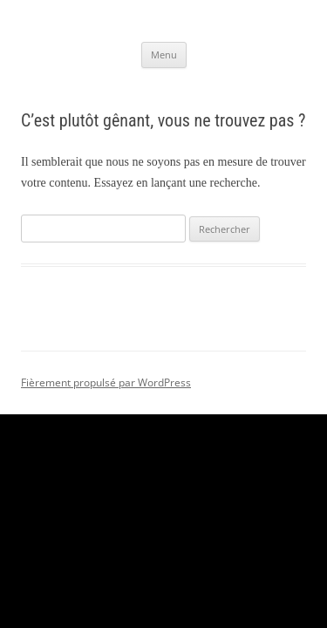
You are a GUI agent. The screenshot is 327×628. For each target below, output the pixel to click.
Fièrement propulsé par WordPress (106, 382)
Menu (164, 54)
